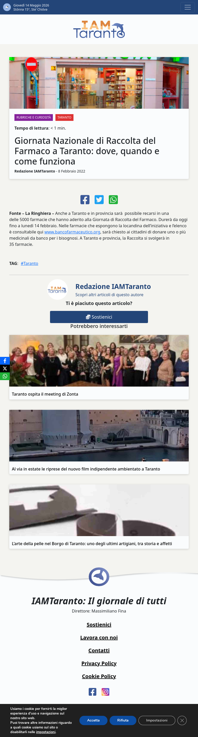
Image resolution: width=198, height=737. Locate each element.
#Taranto (29, 263)
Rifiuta (123, 720)
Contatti (99, 650)
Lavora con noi (99, 637)
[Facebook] (5, 361)
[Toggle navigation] (187, 7)
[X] (5, 368)
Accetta (93, 720)
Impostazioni (157, 720)
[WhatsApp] (5, 376)
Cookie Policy (99, 676)
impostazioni (45, 732)
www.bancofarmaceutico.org (72, 232)
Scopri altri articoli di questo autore (113, 289)
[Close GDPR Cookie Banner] (182, 720)
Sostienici (99, 317)
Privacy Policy (99, 663)
